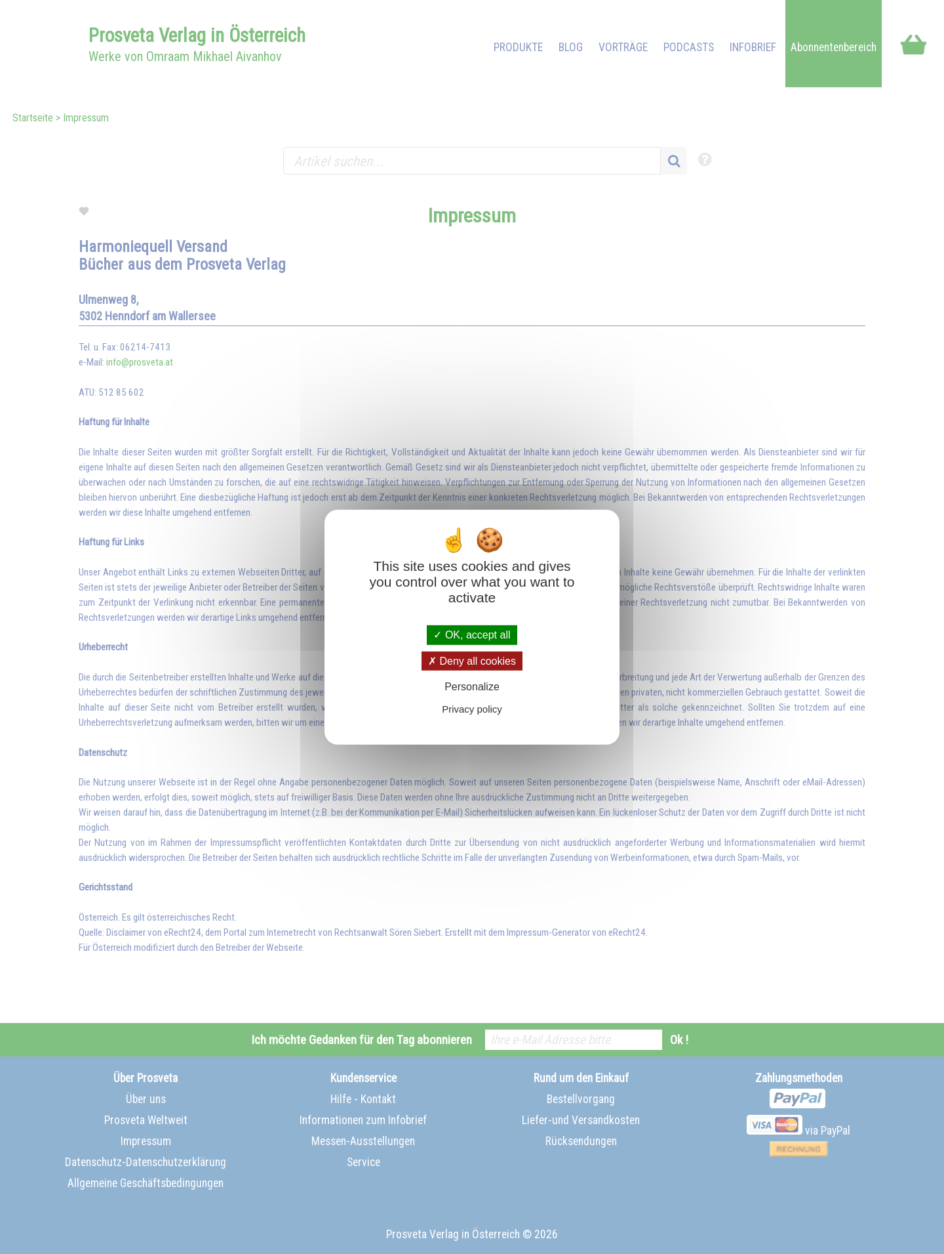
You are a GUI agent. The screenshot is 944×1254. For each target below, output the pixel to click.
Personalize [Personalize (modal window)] (472, 686)
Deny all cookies (472, 660)
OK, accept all (471, 634)
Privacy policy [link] (472, 709)
